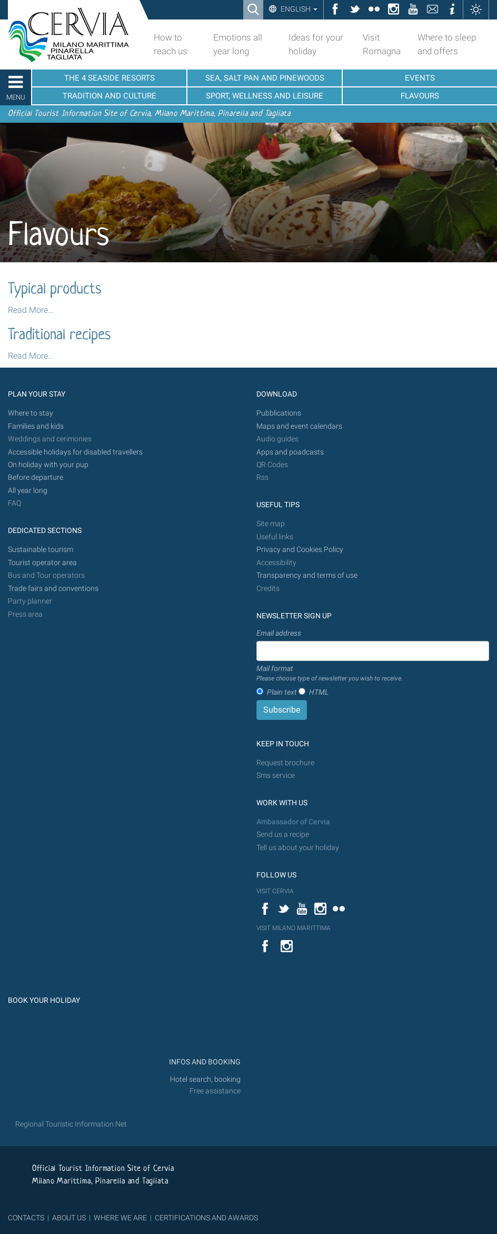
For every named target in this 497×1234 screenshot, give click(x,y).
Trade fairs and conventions (53, 588)
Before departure (35, 477)
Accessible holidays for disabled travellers (75, 452)
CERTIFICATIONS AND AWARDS (206, 1217)
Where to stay (30, 413)
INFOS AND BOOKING (204, 1062)
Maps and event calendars (299, 426)
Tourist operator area (42, 562)
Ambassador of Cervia (293, 821)
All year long (27, 490)
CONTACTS (26, 1217)
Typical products (54, 289)
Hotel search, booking (205, 1079)
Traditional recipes (59, 335)
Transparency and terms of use (306, 575)
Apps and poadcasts (290, 452)
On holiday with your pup (48, 464)
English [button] (298, 9)
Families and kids (36, 426)
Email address (278, 633)
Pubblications (278, 413)
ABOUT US (69, 1217)
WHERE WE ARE (120, 1217)
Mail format (329, 673)
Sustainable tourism (40, 549)
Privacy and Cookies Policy (299, 549)
